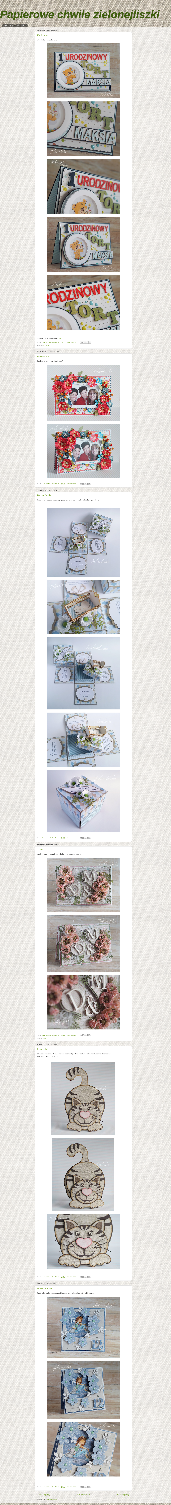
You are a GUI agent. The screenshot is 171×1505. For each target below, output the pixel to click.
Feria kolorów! (43, 356)
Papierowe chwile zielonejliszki (79, 14)
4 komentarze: (72, 342)
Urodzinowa (42, 35)
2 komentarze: (72, 838)
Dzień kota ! (42, 1049)
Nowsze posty (44, 1494)
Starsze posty (122, 1494)
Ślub (45, 1038)
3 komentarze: (72, 484)
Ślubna (40, 849)
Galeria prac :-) (21, 26)
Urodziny (46, 345)
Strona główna (8, 26)
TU (59, 338)
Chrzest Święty (44, 495)
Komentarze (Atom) (52, 1499)
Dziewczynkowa (44, 1288)
